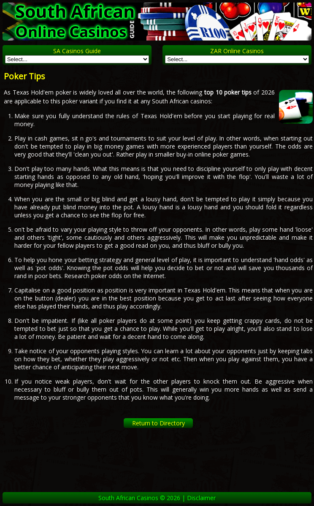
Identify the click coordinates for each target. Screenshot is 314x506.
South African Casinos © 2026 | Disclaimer (157, 498)
